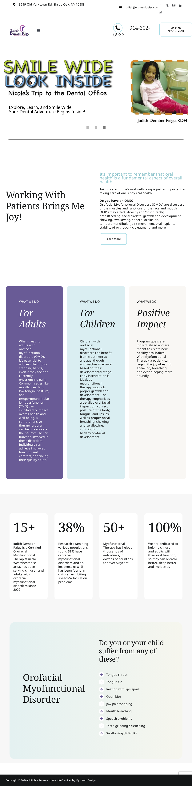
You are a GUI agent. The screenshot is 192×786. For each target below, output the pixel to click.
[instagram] (173, 5)
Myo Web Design (86, 780)
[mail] (160, 12)
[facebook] (160, 5)
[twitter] (167, 5)
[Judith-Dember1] (20, 26)
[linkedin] (180, 5)
